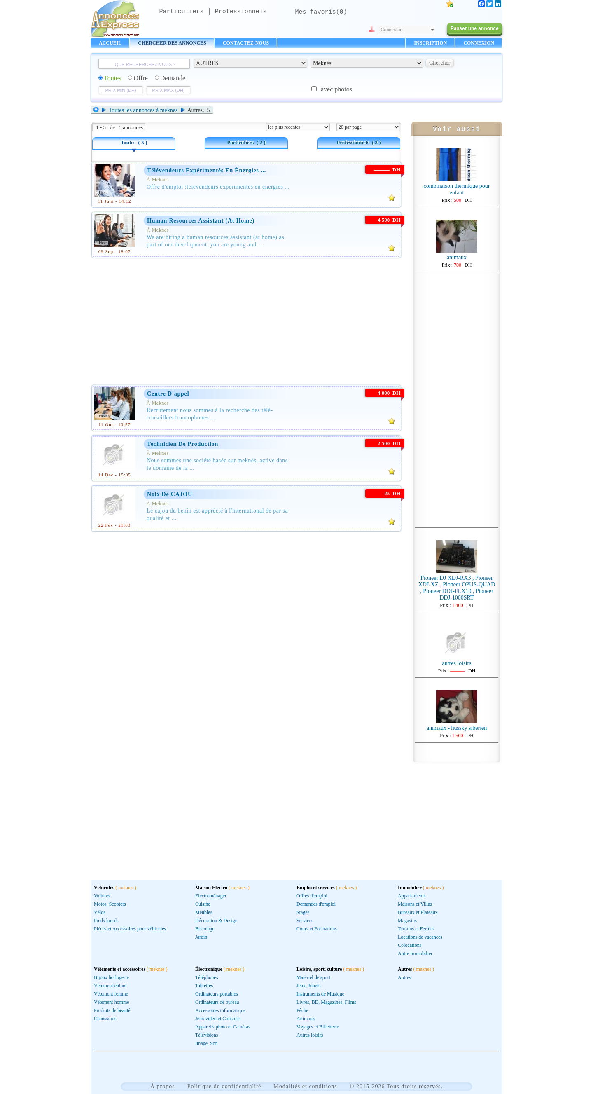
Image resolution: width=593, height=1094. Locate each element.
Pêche (302, 1010)
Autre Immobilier (415, 953)
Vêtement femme (111, 994)
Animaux (305, 1018)
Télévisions (206, 1035)
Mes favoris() (321, 12)
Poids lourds (106, 920)
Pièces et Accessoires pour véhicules (130, 929)
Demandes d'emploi (316, 904)
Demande (170, 78)
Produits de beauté (112, 1010)
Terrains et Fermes (416, 929)
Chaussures (105, 1018)
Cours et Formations (316, 929)
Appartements (411, 896)
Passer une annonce (475, 28)
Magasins (407, 920)
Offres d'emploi (311, 896)
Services (304, 920)
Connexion (392, 30)
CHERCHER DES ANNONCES (172, 43)
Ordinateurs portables (216, 994)
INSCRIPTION (430, 43)
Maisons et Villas (415, 904)
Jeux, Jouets (308, 986)
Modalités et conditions (305, 1086)
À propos (162, 1086)
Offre (137, 78)
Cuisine (202, 904)
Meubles (203, 912)
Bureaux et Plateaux (418, 912)
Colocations (409, 945)
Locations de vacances (420, 937)
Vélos (99, 912)
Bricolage (205, 929)
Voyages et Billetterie (317, 1027)
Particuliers (181, 11)
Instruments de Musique (320, 994)
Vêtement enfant (110, 986)
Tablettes (204, 986)
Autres (404, 977)
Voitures (102, 896)
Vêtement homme (111, 1002)
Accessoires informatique (220, 1010)
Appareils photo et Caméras (222, 1027)
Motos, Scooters (110, 904)
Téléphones (206, 977)
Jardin (201, 937)
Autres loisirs (309, 1035)
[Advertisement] (246, 319)
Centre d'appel (168, 394)
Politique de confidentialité (224, 1086)
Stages (302, 912)
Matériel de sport (313, 977)
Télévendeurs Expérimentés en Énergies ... (206, 170)
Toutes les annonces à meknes (143, 110)
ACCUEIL (110, 43)
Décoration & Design (216, 920)
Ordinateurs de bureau (217, 1002)
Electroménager (210, 896)
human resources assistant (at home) (200, 221)
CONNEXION (478, 43)
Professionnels (241, 11)
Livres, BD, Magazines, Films (326, 1002)
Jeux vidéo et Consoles (217, 1018)
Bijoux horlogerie (111, 977)
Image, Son (206, 1043)
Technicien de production (182, 444)
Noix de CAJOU (169, 494)
